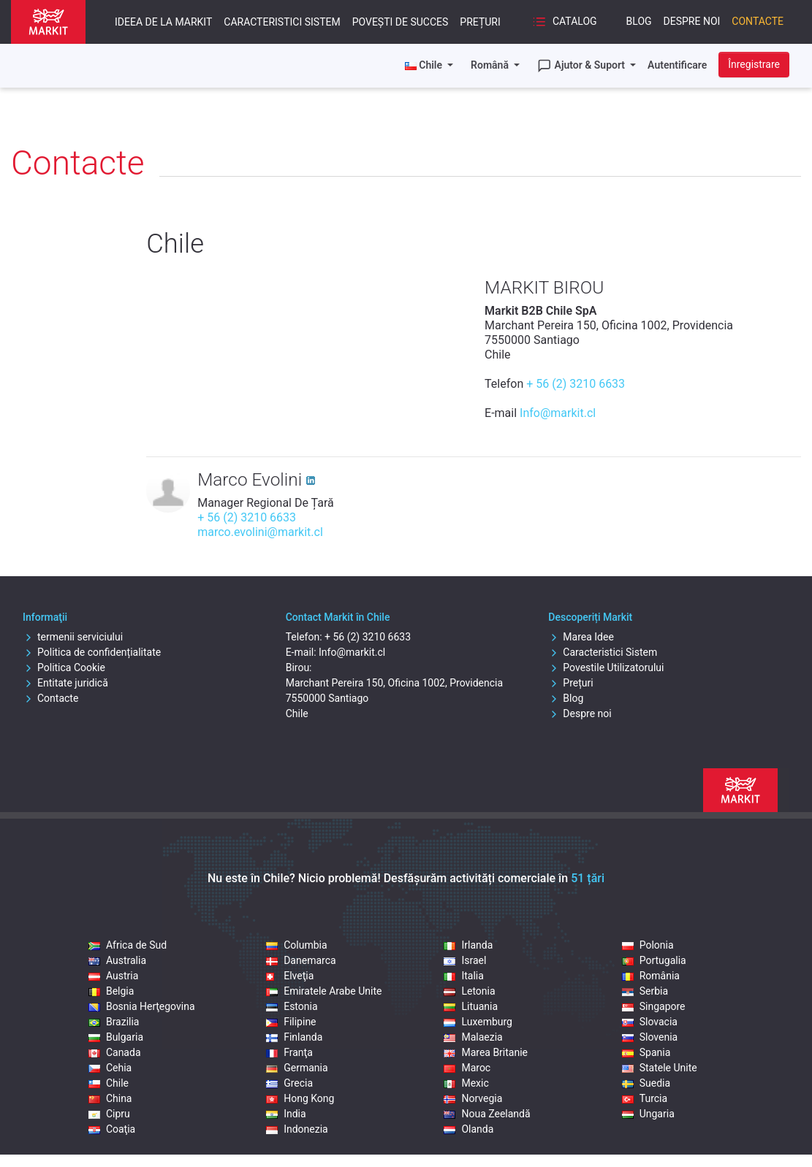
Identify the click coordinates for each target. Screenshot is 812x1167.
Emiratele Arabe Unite (324, 991)
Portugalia (654, 960)
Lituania (471, 1006)
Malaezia (473, 1037)
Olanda (468, 1129)
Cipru (109, 1114)
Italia (463, 976)
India (286, 1114)
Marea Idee (581, 637)
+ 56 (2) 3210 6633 (575, 384)
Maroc (467, 1068)
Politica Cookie (64, 667)
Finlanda (294, 1037)
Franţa (289, 1052)
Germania (296, 1068)
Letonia (469, 991)
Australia (117, 960)
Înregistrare (754, 64)
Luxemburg (478, 1022)
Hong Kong (300, 1098)
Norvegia (473, 1098)
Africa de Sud (127, 945)
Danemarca (300, 960)
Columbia (296, 945)
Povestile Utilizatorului (606, 667)
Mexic (466, 1083)
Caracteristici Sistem (282, 22)
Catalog (564, 22)
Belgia (111, 991)
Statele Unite (659, 1068)
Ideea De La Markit (163, 22)
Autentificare (677, 65)
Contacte (757, 21)
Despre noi (692, 21)
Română (491, 65)
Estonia (291, 1006)
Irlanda (468, 945)
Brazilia (114, 1022)
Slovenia (650, 1037)
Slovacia (650, 1022)
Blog (639, 21)
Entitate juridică (65, 683)
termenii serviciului (73, 637)
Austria (113, 976)
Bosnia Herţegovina (141, 1006)
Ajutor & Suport (582, 65)
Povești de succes (400, 22)
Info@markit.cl (558, 413)
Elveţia (290, 976)
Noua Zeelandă (487, 1114)
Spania (646, 1052)
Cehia (110, 1068)
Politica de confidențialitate (92, 652)
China (110, 1098)
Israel (465, 960)
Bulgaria (115, 1037)
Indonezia (297, 1129)
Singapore (654, 1006)
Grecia (289, 1083)
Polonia (648, 945)
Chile (108, 1083)
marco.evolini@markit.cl (260, 532)
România (651, 976)
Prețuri (480, 22)
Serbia (645, 991)
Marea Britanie (486, 1052)
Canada (114, 1052)
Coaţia (111, 1129)
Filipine (291, 1022)
